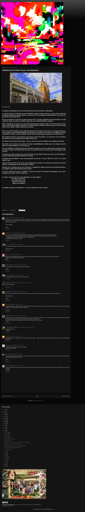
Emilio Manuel (9, 264)
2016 (4, 427)
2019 (4, 421)
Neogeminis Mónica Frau (11, 282)
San (6, 254)
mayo (6, 453)
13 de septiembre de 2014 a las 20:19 (19, 291)
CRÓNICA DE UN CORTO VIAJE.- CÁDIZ (12, 444)
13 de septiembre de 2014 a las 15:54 (17, 232)
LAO (6, 336)
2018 (4, 423)
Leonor (7, 217)
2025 (4, 411)
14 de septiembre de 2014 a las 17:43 (15, 336)
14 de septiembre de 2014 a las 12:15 (14, 304)
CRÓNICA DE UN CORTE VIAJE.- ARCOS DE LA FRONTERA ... (17, 442)
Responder (8, 228)
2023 (4, 414)
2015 (4, 428)
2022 (4, 416)
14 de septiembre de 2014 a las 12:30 (19, 315)
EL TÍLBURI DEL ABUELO (9, 439)
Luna (7, 345)
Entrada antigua (66, 396)
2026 (4, 409)
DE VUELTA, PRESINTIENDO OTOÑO (12, 447)
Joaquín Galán (9, 291)
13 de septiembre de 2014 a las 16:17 (15, 254)
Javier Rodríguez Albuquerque (12, 327)
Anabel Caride (9, 315)
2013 (4, 462)
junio (6, 451)
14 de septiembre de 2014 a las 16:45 (26, 327)
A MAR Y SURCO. (8, 440)
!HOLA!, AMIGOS (7, 449)
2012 (4, 464)
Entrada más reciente (7, 396)
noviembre (7, 433)
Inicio (37, 396)
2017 (4, 425)
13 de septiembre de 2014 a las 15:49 (16, 217)
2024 (4, 413)
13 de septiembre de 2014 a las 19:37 (24, 282)
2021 (4, 418)
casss (7, 244)
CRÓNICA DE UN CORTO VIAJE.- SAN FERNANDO (15, 446)
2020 (4, 420)
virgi (6, 365)
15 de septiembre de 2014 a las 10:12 (15, 354)
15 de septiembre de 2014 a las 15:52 (15, 365)
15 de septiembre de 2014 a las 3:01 (15, 345)
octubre (6, 435)
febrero (6, 458)
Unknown (8, 232)
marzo (6, 457)
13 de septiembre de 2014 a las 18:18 (15, 275)
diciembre (7, 432)
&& (6, 304)
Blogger (52, 509)
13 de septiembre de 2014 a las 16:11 (15, 244)
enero (6, 460)
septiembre (7, 437)
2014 (4, 430)
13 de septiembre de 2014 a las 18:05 (19, 264)
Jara (6, 354)
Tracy (7, 275)
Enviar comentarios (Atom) (38, 400)
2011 (4, 466)
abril (5, 455)
